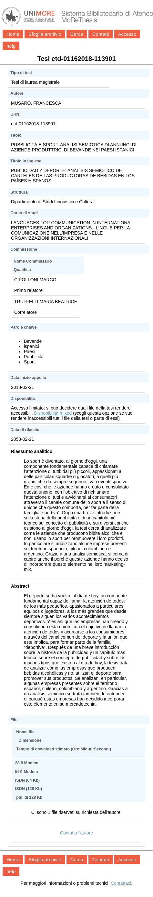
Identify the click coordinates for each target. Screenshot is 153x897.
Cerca (76, 34)
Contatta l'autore (76, 832)
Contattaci (121, 883)
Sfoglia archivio (44, 34)
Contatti (100, 34)
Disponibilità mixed (53, 413)
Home (12, 34)
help (10, 46)
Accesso (127, 34)
